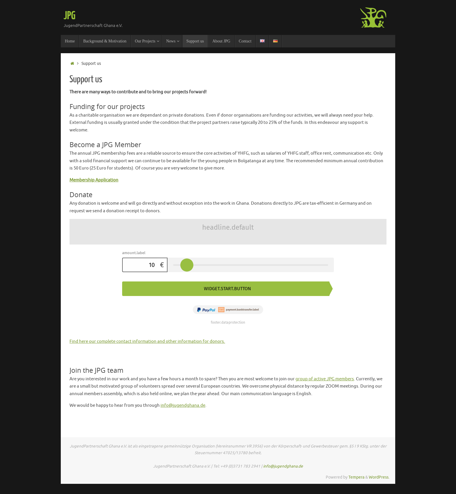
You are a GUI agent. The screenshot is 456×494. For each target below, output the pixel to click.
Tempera (356, 477)
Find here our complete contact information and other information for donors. (147, 341)
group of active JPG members (324, 379)
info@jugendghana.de (183, 405)
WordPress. (379, 477)
